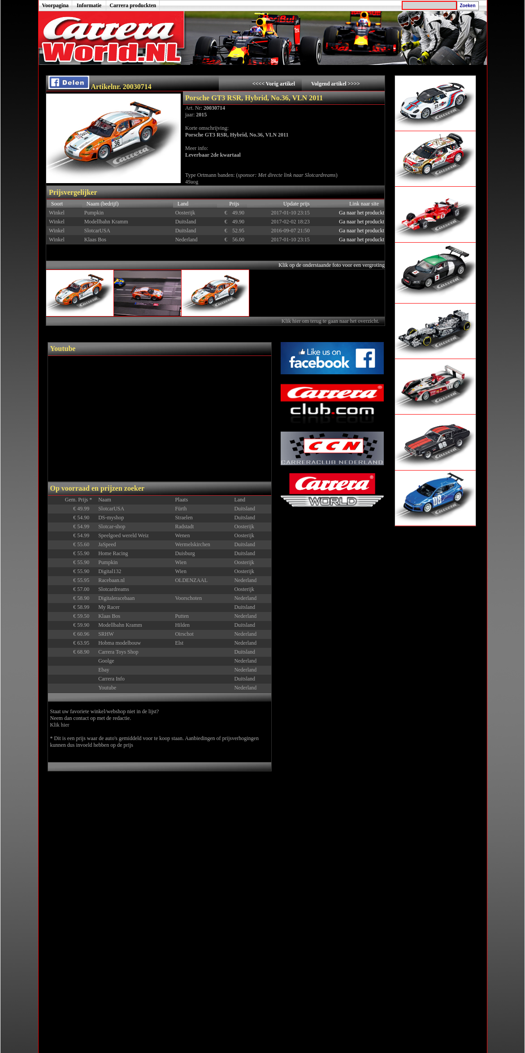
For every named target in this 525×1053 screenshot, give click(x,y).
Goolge (106, 661)
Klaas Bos (109, 616)
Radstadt (184, 526)
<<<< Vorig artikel (274, 84)
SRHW (106, 634)
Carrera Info (111, 679)
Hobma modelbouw (119, 643)
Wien (181, 562)
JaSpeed (107, 544)
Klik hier (59, 725)
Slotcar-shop (111, 526)
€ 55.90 (84, 553)
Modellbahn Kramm (120, 625)
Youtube (107, 688)
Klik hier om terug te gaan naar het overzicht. (331, 321)
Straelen (183, 517)
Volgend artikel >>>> (335, 84)
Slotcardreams (113, 589)
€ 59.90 (84, 625)
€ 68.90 (84, 652)
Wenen (182, 535)
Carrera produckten (132, 5)
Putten (182, 616)
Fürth (181, 508)
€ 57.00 (84, 589)
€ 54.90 (84, 517)
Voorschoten (188, 598)
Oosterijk (244, 526)
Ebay (103, 670)
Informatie (89, 5)
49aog (191, 182)
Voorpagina (55, 5)
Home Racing (113, 553)
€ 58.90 (84, 598)
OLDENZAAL (191, 580)
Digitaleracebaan (116, 598)
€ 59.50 (84, 616)
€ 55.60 (84, 544)
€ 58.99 (84, 607)
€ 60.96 (84, 634)
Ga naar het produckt (361, 213)
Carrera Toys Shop (118, 652)
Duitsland (244, 508)
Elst (179, 643)
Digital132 (109, 571)
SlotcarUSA (111, 508)
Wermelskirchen (192, 544)
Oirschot (184, 634)
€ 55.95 (84, 580)
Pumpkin (107, 562)
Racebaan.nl (111, 580)
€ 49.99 (84, 508)
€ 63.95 (84, 643)
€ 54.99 (84, 526)
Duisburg (185, 553)
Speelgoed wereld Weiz (123, 535)
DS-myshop (111, 517)
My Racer (109, 607)
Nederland (245, 580)
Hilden (182, 625)
